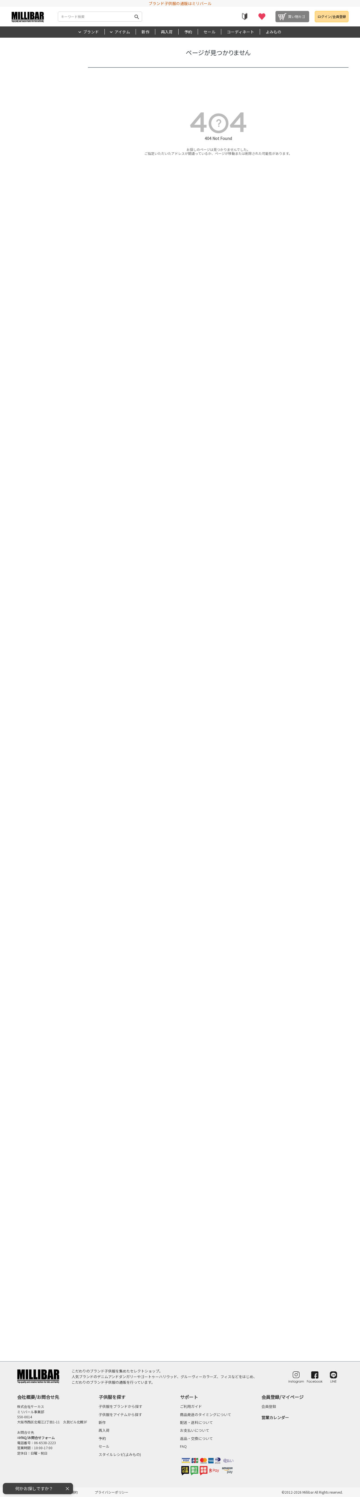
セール (209, 32)
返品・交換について (196, 1438)
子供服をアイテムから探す (120, 1414)
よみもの (273, 32)
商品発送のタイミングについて (205, 1414)
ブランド (91, 32)
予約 (188, 32)
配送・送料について (196, 1422)
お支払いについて (194, 1430)
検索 (136, 16)
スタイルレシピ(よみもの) (120, 1454)
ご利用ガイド (191, 1406)
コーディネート (240, 32)
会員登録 (268, 1406)
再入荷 (167, 32)
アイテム (122, 32)
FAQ (183, 1446)
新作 (145, 32)
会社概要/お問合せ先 (38, 1397)
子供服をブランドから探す (120, 1406)
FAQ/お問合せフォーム (37, 1437)
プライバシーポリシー (111, 1492)
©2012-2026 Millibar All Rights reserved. (312, 1492)
